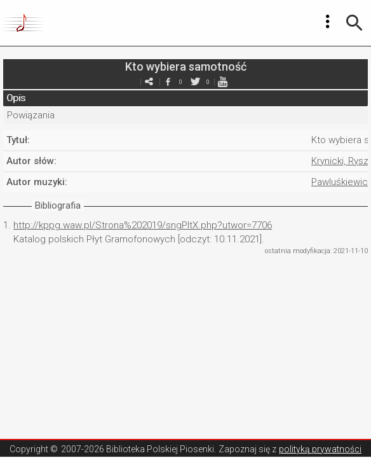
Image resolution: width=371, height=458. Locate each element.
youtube (222, 81)
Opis (15, 98)
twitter (195, 81)
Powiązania (31, 115)
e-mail (148, 81)
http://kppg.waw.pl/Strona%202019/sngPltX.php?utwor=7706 (142, 225)
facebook (167, 81)
